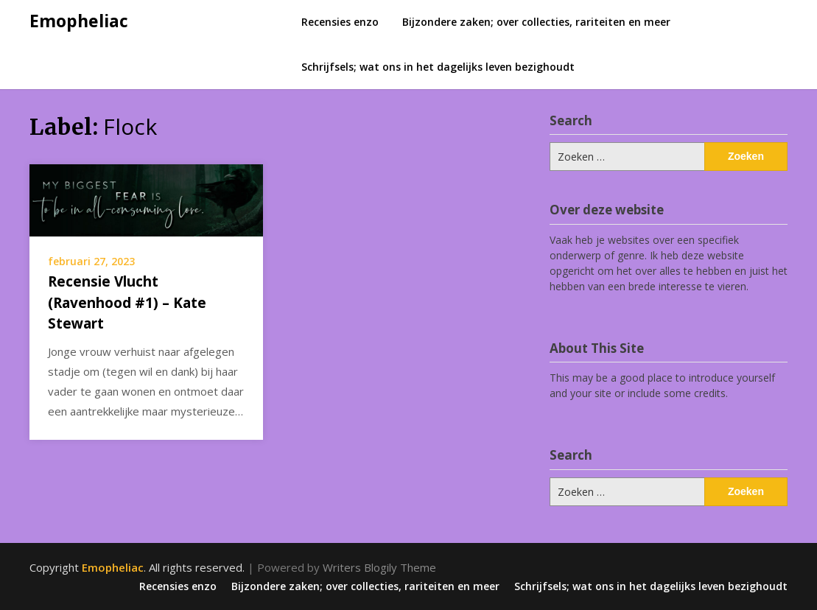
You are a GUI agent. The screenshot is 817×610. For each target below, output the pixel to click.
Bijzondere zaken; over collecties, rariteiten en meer (536, 22)
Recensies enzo (340, 22)
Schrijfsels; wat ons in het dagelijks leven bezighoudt (438, 67)
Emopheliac (78, 20)
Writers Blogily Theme (379, 567)
